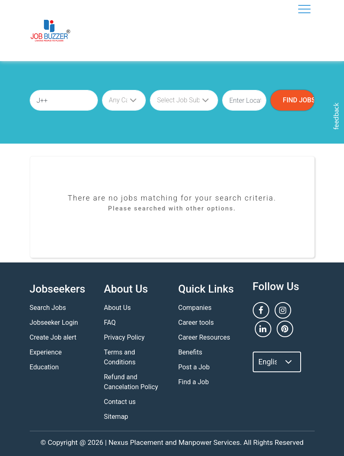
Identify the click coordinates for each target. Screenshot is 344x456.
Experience (46, 352)
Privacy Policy (124, 337)
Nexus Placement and (143, 442)
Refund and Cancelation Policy (131, 382)
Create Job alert (53, 337)
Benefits (190, 352)
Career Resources (204, 337)
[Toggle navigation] (304, 9)
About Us (117, 308)
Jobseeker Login (54, 322)
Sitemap (116, 417)
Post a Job (194, 367)
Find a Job (193, 382)
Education (44, 367)
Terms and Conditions (120, 357)
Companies (195, 308)
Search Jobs (48, 308)
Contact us (120, 402)
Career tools (196, 322)
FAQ (110, 322)
